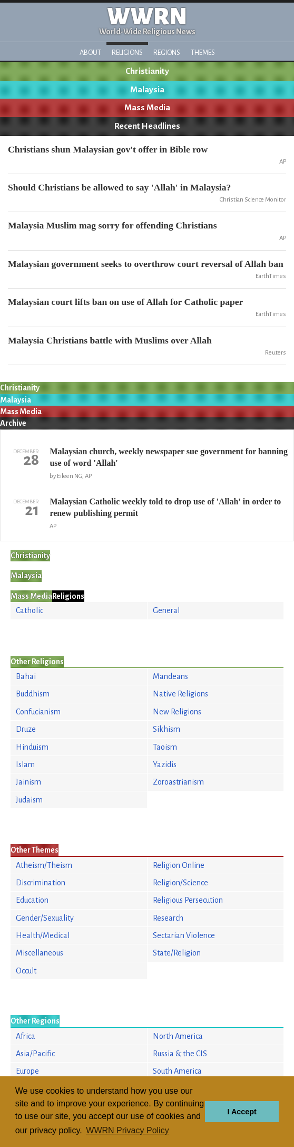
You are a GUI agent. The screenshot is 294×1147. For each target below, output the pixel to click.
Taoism (165, 747)
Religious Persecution (188, 900)
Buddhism (33, 694)
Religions (127, 52)
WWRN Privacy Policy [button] (127, 1130)
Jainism (28, 782)
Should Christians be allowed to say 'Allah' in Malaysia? (119, 187)
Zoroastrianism (178, 782)
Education (32, 900)
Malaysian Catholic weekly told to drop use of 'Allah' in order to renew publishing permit (165, 507)
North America (178, 1036)
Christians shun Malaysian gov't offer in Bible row (108, 149)
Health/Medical (43, 935)
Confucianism (38, 712)
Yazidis (165, 764)
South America (177, 1071)
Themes (203, 52)
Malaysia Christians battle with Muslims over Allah (110, 340)
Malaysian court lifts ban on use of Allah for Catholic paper (125, 302)
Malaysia (147, 89)
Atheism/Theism (44, 865)
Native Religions (180, 694)
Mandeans (170, 676)
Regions (166, 52)
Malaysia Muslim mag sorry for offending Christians (112, 225)
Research (168, 918)
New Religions (177, 712)
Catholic (29, 610)
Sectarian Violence (184, 935)
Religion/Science (180, 882)
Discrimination (40, 882)
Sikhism (166, 729)
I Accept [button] (241, 1111)
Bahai (26, 676)
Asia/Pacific (35, 1053)
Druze (26, 729)
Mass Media (147, 107)
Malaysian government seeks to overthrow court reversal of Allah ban (145, 264)
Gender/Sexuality (45, 918)
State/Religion (177, 953)
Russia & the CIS (180, 1053)
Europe (27, 1071)
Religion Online (178, 865)
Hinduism (32, 747)
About (90, 52)
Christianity (147, 71)
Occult (26, 971)
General (166, 610)
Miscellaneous (39, 953)
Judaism (29, 800)
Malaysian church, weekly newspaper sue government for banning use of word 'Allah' (169, 457)
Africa (25, 1036)
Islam (25, 764)
